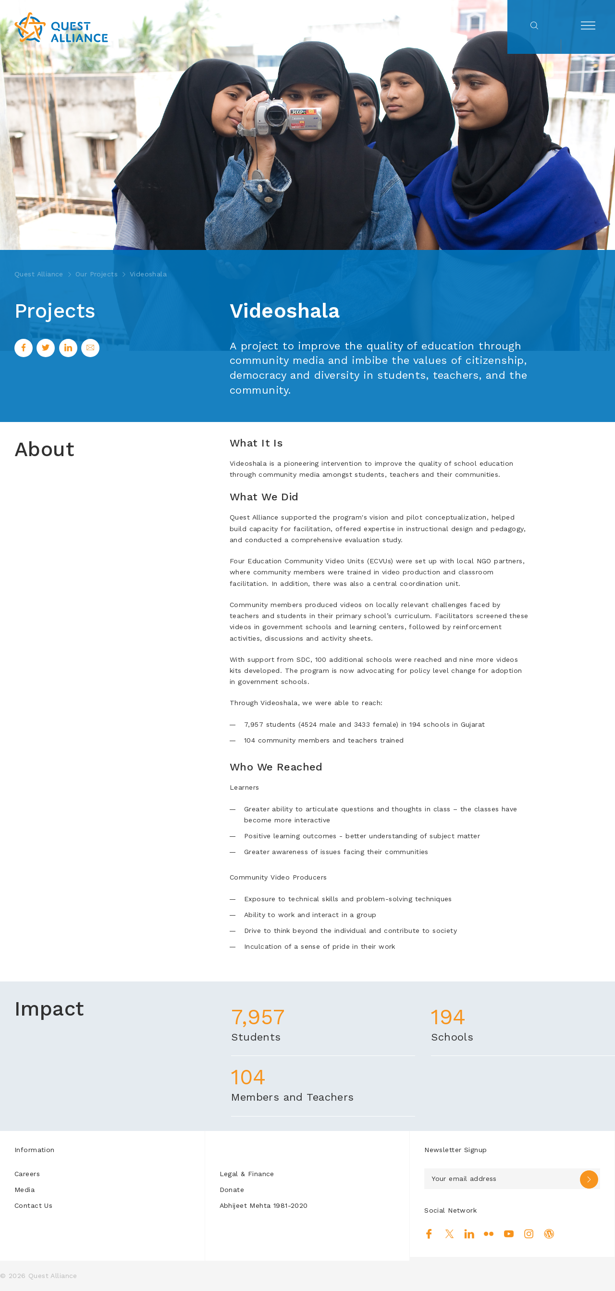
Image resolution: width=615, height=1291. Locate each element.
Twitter (449, 1234)
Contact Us (33, 1205)
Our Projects (96, 274)
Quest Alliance (38, 274)
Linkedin (469, 1234)
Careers (27, 1174)
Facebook (429, 1234)
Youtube (509, 1234)
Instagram (529, 1234)
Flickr (489, 1234)
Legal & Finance (247, 1174)
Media (24, 1189)
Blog (549, 1234)
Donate (232, 1189)
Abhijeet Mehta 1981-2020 (264, 1205)
